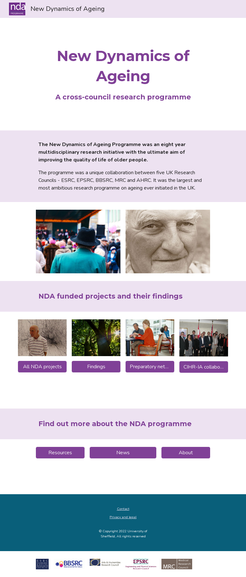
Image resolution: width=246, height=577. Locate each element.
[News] (123, 452)
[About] (185, 452)
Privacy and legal (123, 517)
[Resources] (60, 452)
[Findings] (96, 366)
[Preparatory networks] (150, 366)
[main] (123, 74)
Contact (123, 508)
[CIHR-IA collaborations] (203, 367)
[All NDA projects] (42, 366)
